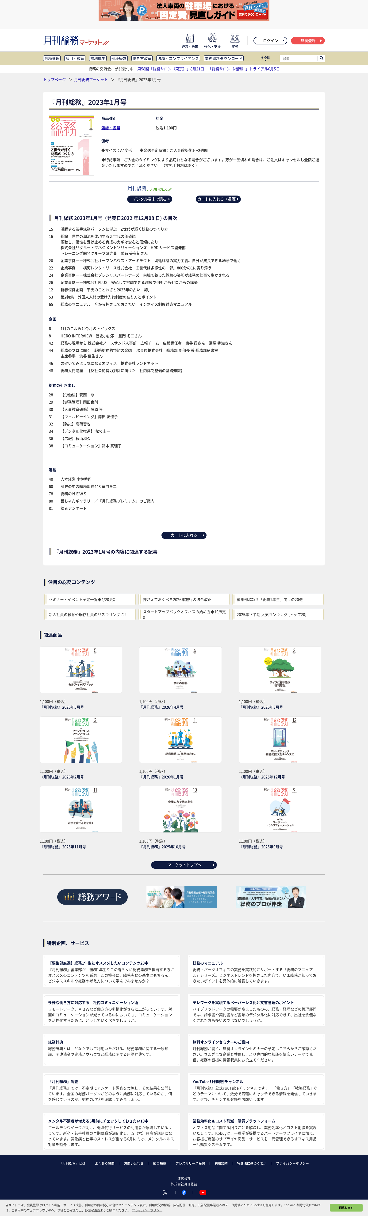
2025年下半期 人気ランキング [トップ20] (271, 614)
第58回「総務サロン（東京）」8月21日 (170, 68)
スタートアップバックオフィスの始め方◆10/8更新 (184, 614)
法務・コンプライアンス (178, 58)
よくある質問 (105, 1163)
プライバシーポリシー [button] (147, 1210)
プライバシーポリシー (292, 1163)
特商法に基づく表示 (252, 1163)
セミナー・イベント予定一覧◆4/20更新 (83, 599)
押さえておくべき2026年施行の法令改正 (177, 599)
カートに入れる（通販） (218, 199)
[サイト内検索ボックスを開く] (321, 58)
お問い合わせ (134, 1163)
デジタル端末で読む (152, 199)
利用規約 (221, 1163)
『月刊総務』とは (72, 1163)
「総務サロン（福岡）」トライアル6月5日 (244, 68)
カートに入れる (188, 535)
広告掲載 (159, 1163)
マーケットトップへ (191, 864)
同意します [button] (346, 1207)
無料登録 (311, 40)
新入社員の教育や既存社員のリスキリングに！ (88, 614)
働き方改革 (142, 58)
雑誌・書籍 (110, 127)
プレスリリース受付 (190, 1163)
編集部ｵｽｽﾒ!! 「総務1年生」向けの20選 (270, 599)
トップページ (54, 79)
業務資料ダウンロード (223, 58)
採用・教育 (74, 58)
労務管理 (51, 58)
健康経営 (118, 58)
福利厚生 (97, 58)
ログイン (274, 40)
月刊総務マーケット (91, 79)
